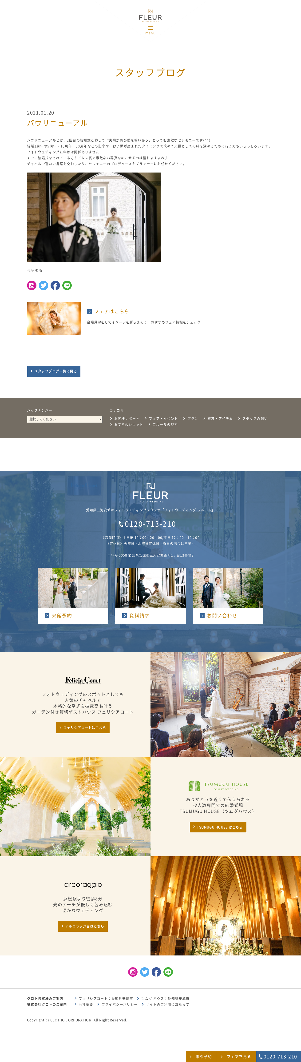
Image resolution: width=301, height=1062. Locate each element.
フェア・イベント (163, 418)
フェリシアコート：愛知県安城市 (106, 998)
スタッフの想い (255, 418)
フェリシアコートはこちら (84, 727)
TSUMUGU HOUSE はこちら (220, 827)
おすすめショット (128, 424)
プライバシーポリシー (120, 1004)
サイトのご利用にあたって (168, 1004)
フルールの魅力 (165, 424)
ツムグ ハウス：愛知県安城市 (165, 998)
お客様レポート (127, 418)
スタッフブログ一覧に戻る (55, 371)
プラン (192, 418)
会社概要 (86, 1004)
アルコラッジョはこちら (84, 926)
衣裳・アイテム (220, 418)
